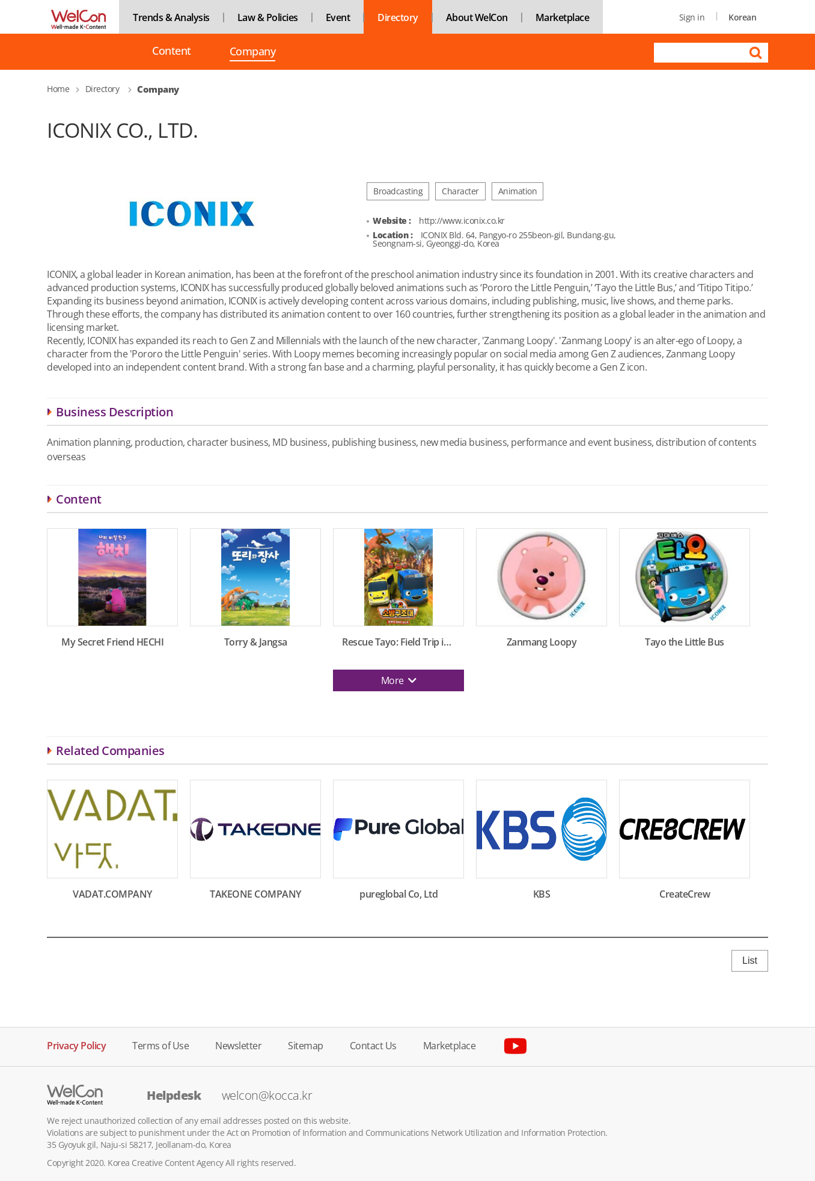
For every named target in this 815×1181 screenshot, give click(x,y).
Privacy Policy (76, 1044)
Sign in (692, 17)
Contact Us (373, 1044)
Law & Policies (267, 17)
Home (58, 88)
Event (338, 17)
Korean (742, 17)
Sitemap (305, 1044)
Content (171, 51)
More (399, 680)
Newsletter (238, 1044)
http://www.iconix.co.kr (462, 220)
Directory (397, 17)
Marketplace (563, 17)
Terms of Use (160, 1044)
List (749, 960)
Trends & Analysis (171, 17)
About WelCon (477, 17)
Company (253, 52)
